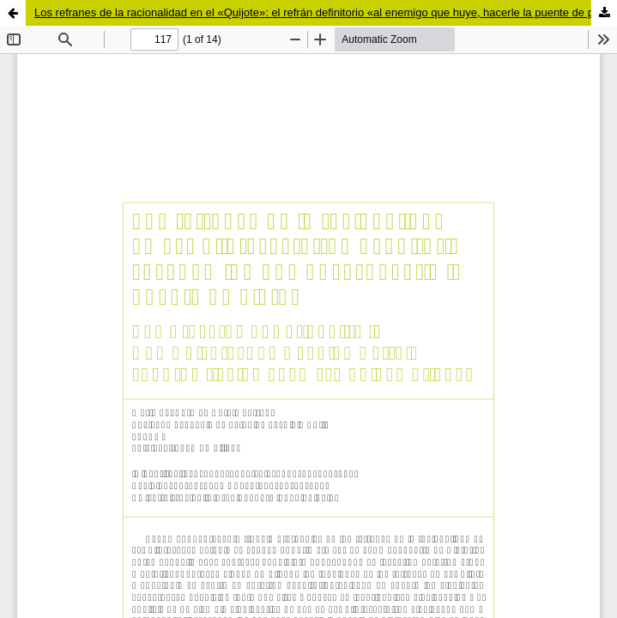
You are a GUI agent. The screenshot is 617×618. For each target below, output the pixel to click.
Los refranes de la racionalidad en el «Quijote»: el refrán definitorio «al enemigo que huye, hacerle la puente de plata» (325, 12)
